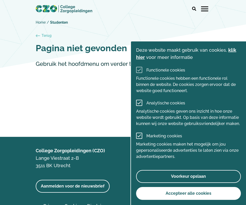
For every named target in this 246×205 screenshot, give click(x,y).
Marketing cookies (164, 135)
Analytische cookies (165, 103)
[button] (194, 9)
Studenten (59, 22)
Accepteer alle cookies (188, 193)
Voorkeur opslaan (188, 176)
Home (41, 22)
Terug (44, 35)
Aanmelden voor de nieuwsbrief (73, 186)
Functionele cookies (165, 70)
